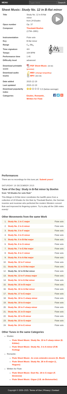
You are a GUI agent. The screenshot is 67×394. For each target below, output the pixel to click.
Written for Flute (35, 99)
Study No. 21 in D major (19, 312)
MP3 (32, 76)
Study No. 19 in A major (19, 303)
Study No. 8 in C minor (19, 253)
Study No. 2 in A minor (19, 226)
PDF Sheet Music (38, 66)
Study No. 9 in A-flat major (20, 257)
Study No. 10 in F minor (19, 262)
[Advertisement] (33, 137)
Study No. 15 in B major (19, 285)
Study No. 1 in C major (19, 221)
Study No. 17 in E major (19, 294)
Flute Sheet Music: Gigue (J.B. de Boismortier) (35, 379)
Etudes (30, 96)
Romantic (39, 96)
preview (30, 69)
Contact (55, 390)
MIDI (32, 73)
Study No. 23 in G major (19, 321)
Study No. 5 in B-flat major (21, 239)
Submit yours (46, 179)
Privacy (46, 390)
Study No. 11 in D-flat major (21, 267)
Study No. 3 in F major (18, 231)
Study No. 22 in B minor (19, 316)
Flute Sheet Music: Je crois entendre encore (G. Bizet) (38, 358)
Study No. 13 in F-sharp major (22, 276)
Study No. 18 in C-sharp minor (22, 298)
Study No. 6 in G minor (19, 244)
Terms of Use (35, 390)
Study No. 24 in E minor (19, 325)
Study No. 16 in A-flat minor (21, 289)
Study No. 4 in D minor (19, 235)
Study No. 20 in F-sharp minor (22, 307)
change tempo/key (43, 73)
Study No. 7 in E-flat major (20, 249)
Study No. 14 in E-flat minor (21, 280)
